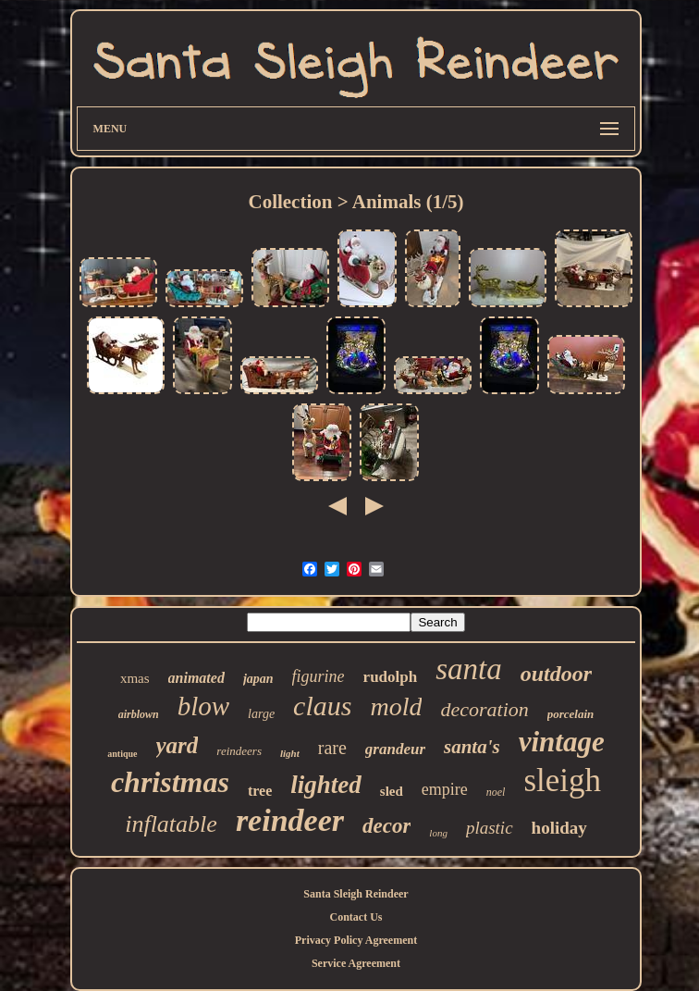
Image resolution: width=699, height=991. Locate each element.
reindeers (239, 751)
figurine (318, 676)
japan (258, 679)
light (290, 753)
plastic (489, 827)
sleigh (562, 780)
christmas (170, 782)
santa (468, 669)
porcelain (571, 714)
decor (386, 825)
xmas (135, 678)
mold (396, 706)
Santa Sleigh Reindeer (355, 893)
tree (260, 791)
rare (332, 747)
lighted (326, 785)
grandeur (395, 749)
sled (391, 791)
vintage (562, 741)
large (261, 714)
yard (177, 745)
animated (196, 678)
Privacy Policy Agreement (356, 940)
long (438, 832)
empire (445, 789)
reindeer (290, 820)
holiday (559, 827)
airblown (138, 714)
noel (496, 792)
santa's (472, 747)
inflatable (171, 824)
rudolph (390, 677)
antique (122, 754)
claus (322, 705)
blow (203, 706)
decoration (484, 709)
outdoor (556, 674)
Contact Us (355, 916)
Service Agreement (356, 963)
